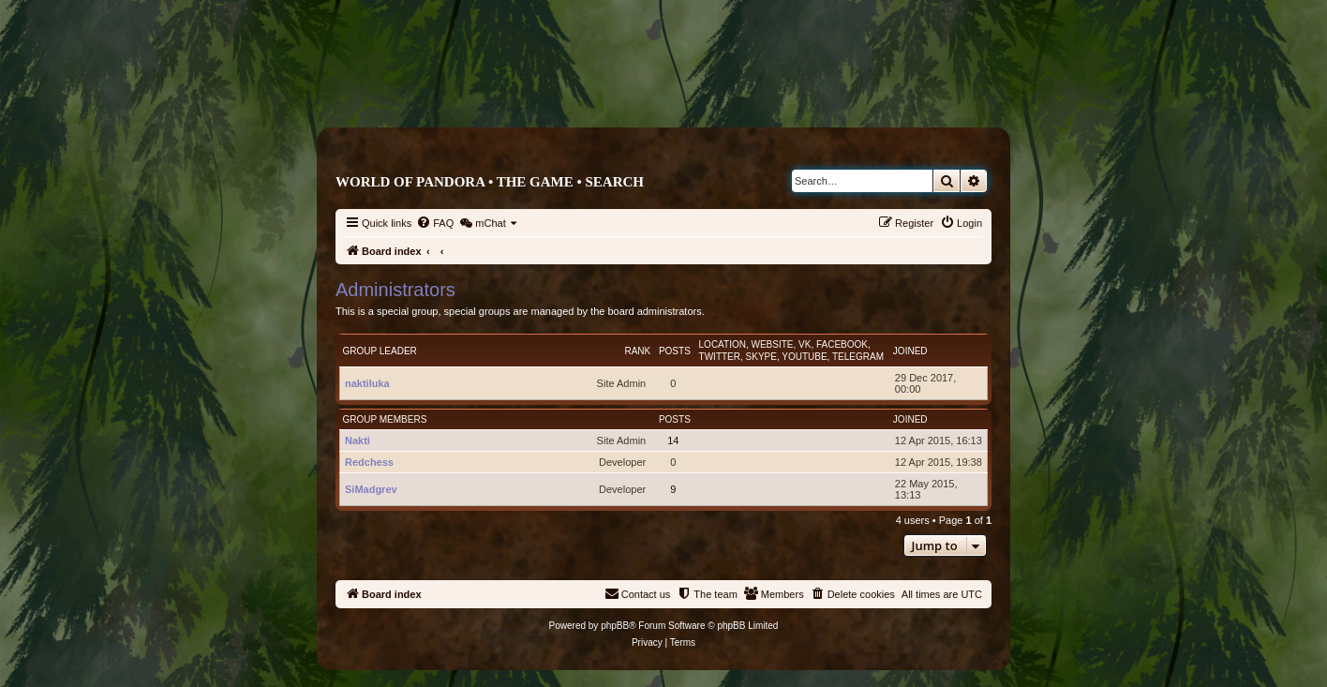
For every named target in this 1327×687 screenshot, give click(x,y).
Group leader (380, 351)
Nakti (357, 440)
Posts (675, 351)
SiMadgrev (371, 489)
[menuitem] (435, 223)
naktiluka (367, 383)
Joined (910, 351)
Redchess (369, 462)
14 (672, 440)
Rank (637, 351)
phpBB (615, 625)
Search (614, 181)
